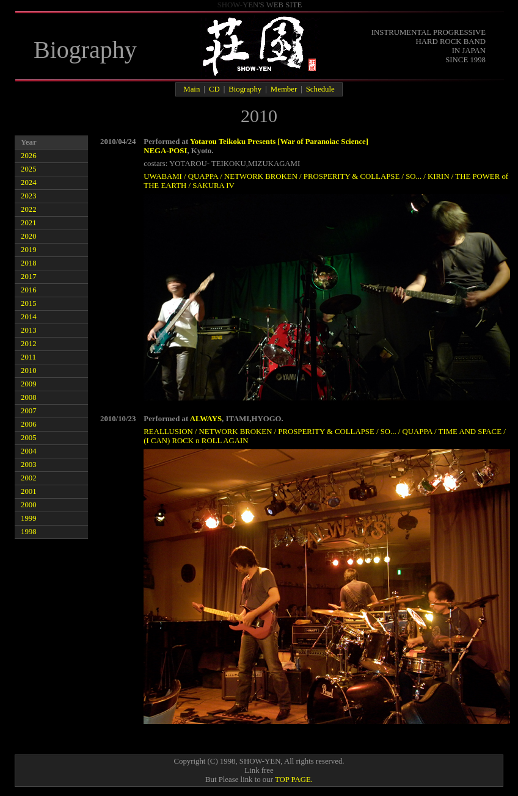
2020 (29, 236)
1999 (29, 518)
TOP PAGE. (294, 779)
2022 (29, 209)
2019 (29, 249)
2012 (29, 343)
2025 (29, 169)
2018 (29, 263)
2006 (29, 424)
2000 (29, 505)
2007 (29, 411)
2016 (29, 290)
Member (284, 89)
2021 (29, 223)
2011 (28, 357)
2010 (29, 370)
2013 (29, 330)
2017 (29, 276)
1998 (29, 531)
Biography (244, 89)
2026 (29, 155)
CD (214, 89)
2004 (29, 451)
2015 (29, 303)
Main (191, 89)
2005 (29, 437)
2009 (29, 384)
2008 (29, 397)
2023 (29, 196)
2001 (29, 491)
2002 (29, 478)
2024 (29, 182)
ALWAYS (206, 418)
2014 (29, 317)
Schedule (320, 89)
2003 (29, 464)
